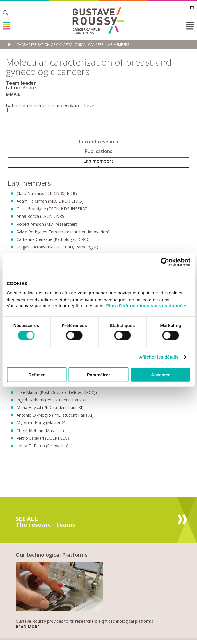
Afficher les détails (158, 356)
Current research (98, 141)
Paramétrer (98, 374)
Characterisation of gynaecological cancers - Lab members (73, 44)
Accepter (160, 374)
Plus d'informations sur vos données (147, 305)
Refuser (37, 374)
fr (192, 7)
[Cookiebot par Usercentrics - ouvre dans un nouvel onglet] (164, 262)
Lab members (99, 161)
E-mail (13, 94)
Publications (98, 151)
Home (9, 44)
